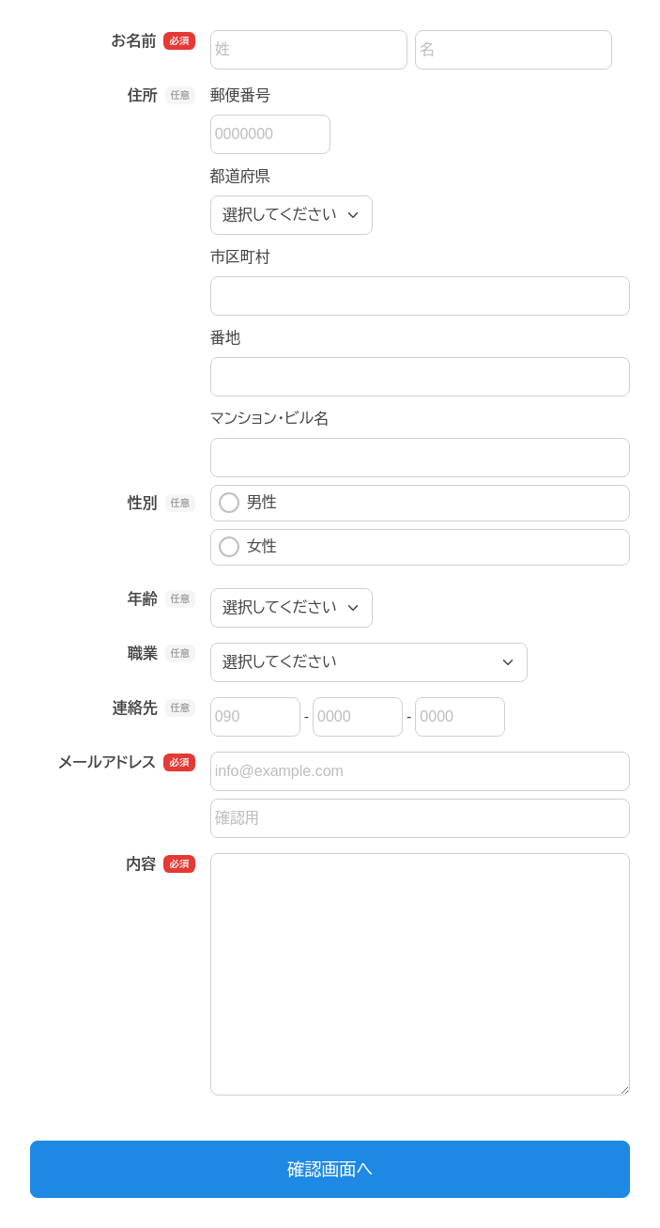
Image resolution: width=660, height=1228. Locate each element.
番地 (225, 338)
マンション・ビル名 (269, 419)
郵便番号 (240, 95)
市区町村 (240, 257)
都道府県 (240, 176)
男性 (248, 502)
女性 (248, 546)
